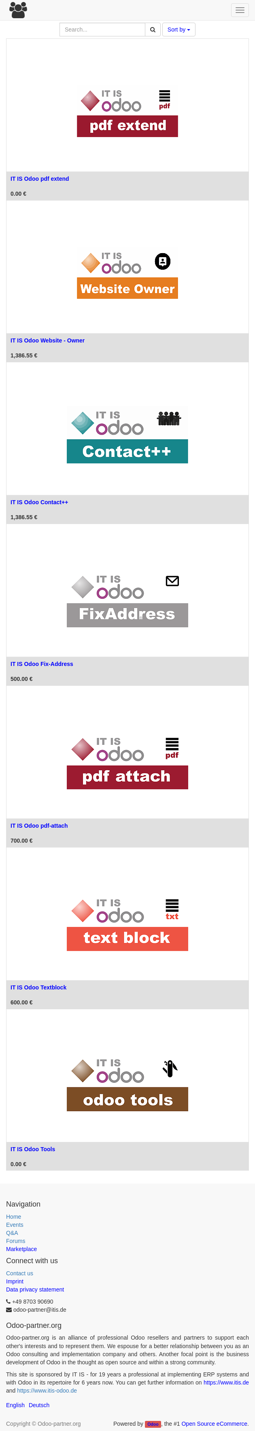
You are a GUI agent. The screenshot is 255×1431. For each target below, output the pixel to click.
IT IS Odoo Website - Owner (48, 340)
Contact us (19, 1273)
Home (13, 1216)
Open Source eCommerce (214, 1423)
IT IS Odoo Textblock (38, 987)
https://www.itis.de (226, 1382)
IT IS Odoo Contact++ (39, 502)
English (15, 1405)
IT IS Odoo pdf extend (40, 178)
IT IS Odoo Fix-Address (42, 664)
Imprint (14, 1281)
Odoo (152, 1424)
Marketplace (21, 1249)
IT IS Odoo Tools (33, 1149)
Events (14, 1225)
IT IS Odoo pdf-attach (39, 825)
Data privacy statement (35, 1289)
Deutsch (39, 1405)
